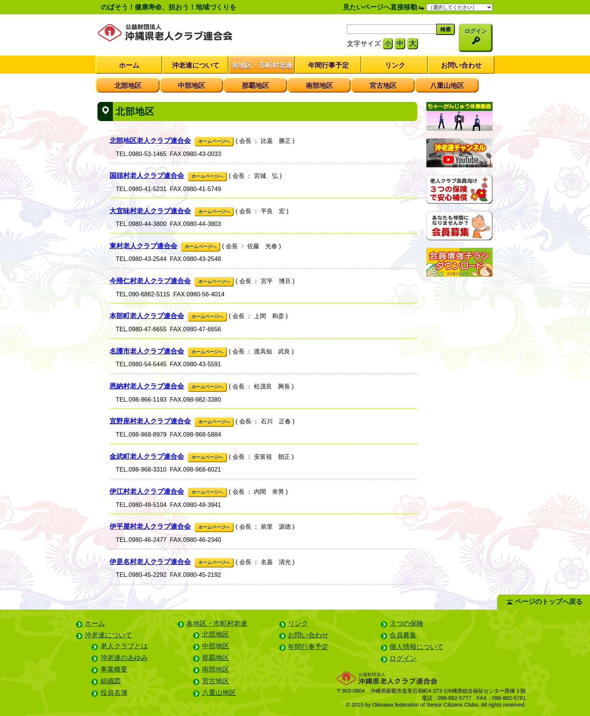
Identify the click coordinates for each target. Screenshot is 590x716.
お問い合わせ (461, 65)
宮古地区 (383, 86)
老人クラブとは (124, 646)
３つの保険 (406, 623)
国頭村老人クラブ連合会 (146, 175)
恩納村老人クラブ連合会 (146, 386)
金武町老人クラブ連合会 (146, 456)
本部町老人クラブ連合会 (146, 316)
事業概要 (114, 669)
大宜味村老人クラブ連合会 (150, 211)
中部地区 (191, 86)
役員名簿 (114, 692)
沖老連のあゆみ (124, 657)
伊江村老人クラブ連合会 (146, 491)
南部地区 (319, 86)
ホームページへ (214, 141)
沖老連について (195, 65)
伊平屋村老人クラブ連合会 (150, 526)
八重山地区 (447, 86)
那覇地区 (255, 86)
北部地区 (127, 86)
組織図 (110, 681)
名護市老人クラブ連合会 (146, 351)
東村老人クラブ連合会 (143, 246)
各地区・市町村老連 (261, 65)
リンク (395, 65)
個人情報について (416, 647)
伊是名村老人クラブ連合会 (150, 562)
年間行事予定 (328, 65)
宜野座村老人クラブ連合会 (150, 421)
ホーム (129, 65)
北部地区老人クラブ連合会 (150, 140)
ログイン (403, 658)
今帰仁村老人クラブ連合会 (150, 281)
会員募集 (403, 635)
